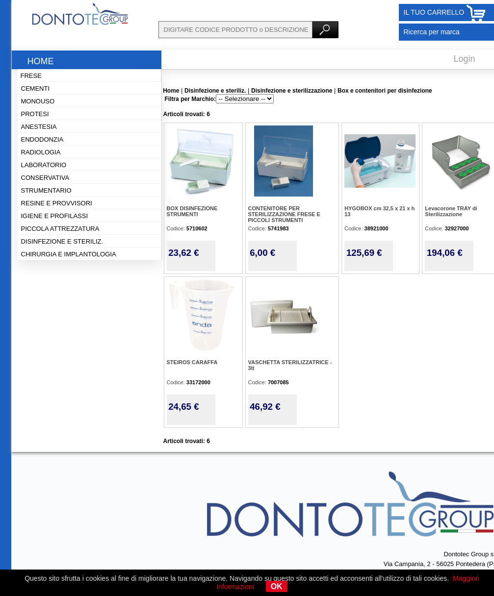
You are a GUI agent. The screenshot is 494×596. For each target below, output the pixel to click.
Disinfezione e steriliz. (62, 241)
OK (277, 586)
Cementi (35, 88)
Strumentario (46, 190)
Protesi (35, 114)
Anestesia (39, 126)
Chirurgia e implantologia (68, 254)
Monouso (38, 101)
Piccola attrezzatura (60, 228)
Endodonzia (42, 139)
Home (40, 61)
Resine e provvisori (56, 203)
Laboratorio (44, 165)
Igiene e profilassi (54, 216)
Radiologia (41, 152)
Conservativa (45, 177)
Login (464, 59)
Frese (31, 75)
